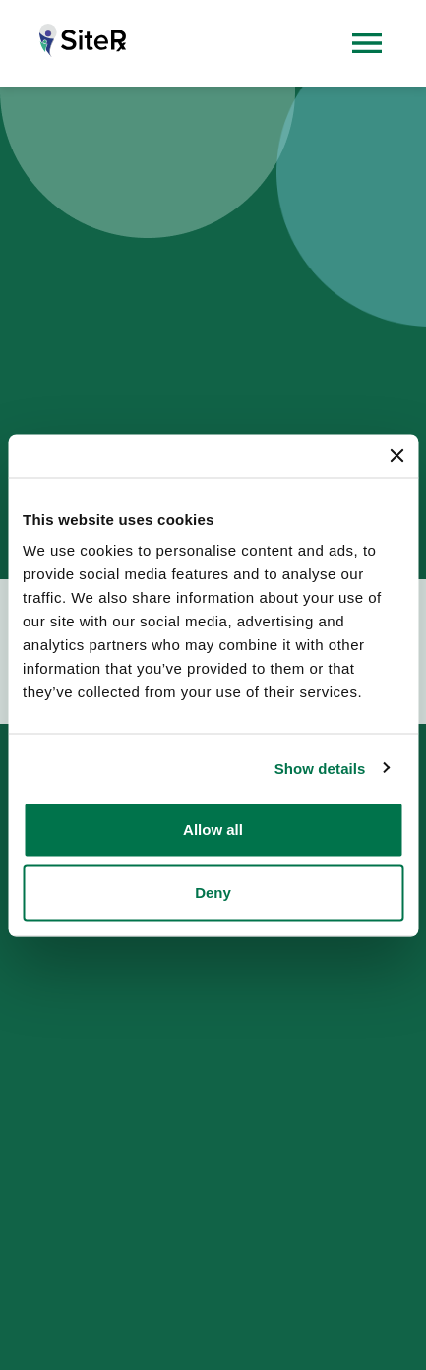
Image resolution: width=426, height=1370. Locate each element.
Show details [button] (320, 767)
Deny (213, 892)
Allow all (213, 829)
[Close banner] (396, 455)
